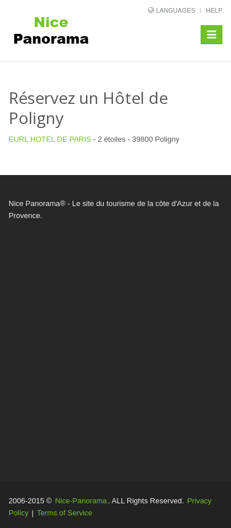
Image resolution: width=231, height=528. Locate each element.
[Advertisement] (115, 343)
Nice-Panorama (81, 500)
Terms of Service (64, 512)
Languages (175, 10)
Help (214, 10)
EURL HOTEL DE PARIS (51, 139)
